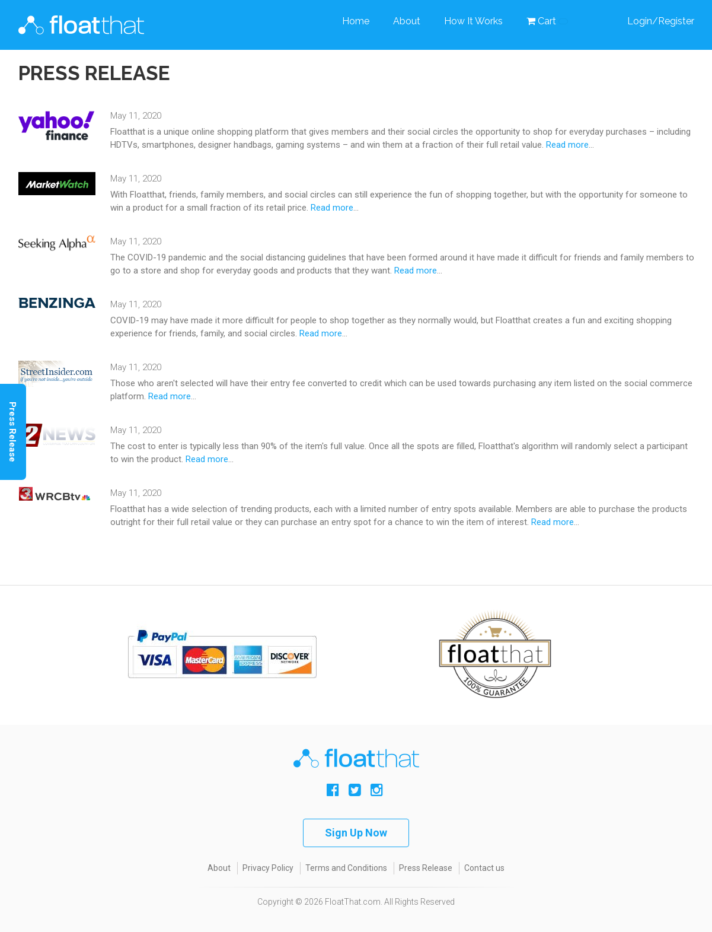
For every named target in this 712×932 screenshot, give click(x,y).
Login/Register (660, 21)
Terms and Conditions (346, 868)
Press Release (425, 868)
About (406, 21)
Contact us (484, 868)
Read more (567, 144)
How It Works (473, 21)
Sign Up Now (356, 832)
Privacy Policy (267, 868)
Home (355, 21)
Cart (547, 21)
